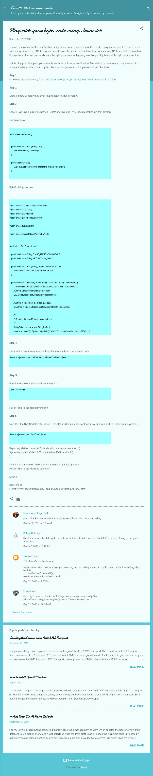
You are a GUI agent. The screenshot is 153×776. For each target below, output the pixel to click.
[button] (142, 28)
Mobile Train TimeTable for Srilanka (31, 717)
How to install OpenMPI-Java (27, 677)
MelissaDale (29, 533)
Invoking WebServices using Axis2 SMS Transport (38, 638)
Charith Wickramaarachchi (31, 8)
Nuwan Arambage (33, 513)
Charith (27, 591)
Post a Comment (22, 612)
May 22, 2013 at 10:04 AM (37, 604)
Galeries (83, 767)
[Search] (148, 9)
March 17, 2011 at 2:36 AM (37, 523)
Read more (137, 666)
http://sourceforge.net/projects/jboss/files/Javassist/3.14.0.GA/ (80, 79)
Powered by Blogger (76, 760)
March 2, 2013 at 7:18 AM (36, 546)
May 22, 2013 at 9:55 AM (36, 581)
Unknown (28, 556)
